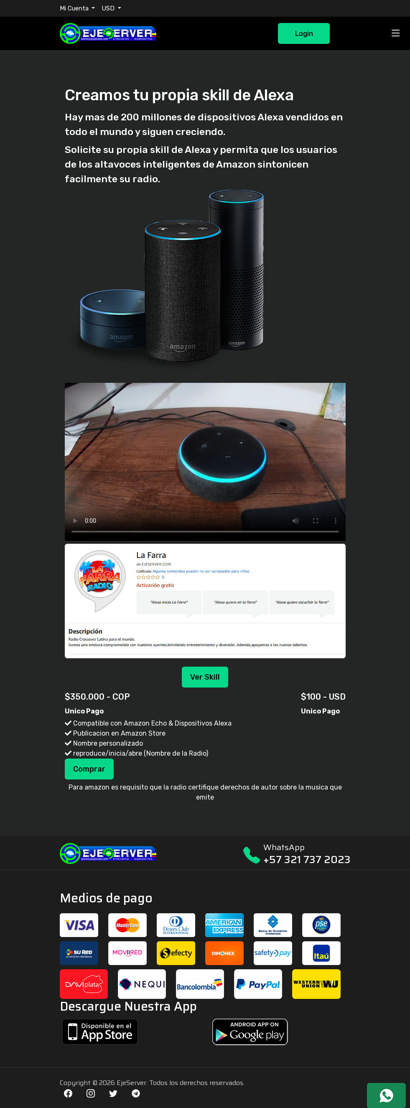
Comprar (89, 769)
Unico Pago (84, 711)
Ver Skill (205, 677)
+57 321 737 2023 (307, 859)
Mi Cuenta (75, 8)
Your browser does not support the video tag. (205, 462)
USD (109, 8)
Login (304, 33)
